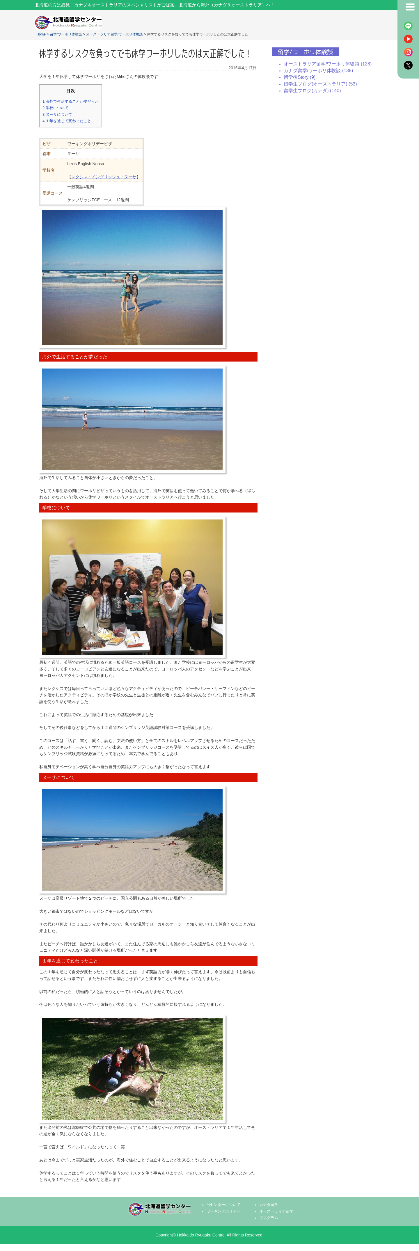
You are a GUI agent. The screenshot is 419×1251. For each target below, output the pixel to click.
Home (41, 34)
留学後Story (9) (299, 77)
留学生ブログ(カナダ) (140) (312, 90)
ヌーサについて (57, 114)
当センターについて (223, 1205)
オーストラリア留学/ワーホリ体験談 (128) (328, 63)
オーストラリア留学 (276, 1211)
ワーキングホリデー (223, 1211)
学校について (55, 108)
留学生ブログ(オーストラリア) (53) (320, 83)
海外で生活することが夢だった (70, 101)
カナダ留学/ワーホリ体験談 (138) (318, 70)
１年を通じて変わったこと (66, 121)
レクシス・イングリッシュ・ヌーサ (103, 177)
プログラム (268, 1218)
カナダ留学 (268, 1205)
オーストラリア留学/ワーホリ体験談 (114, 34)
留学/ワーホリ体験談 (66, 34)
